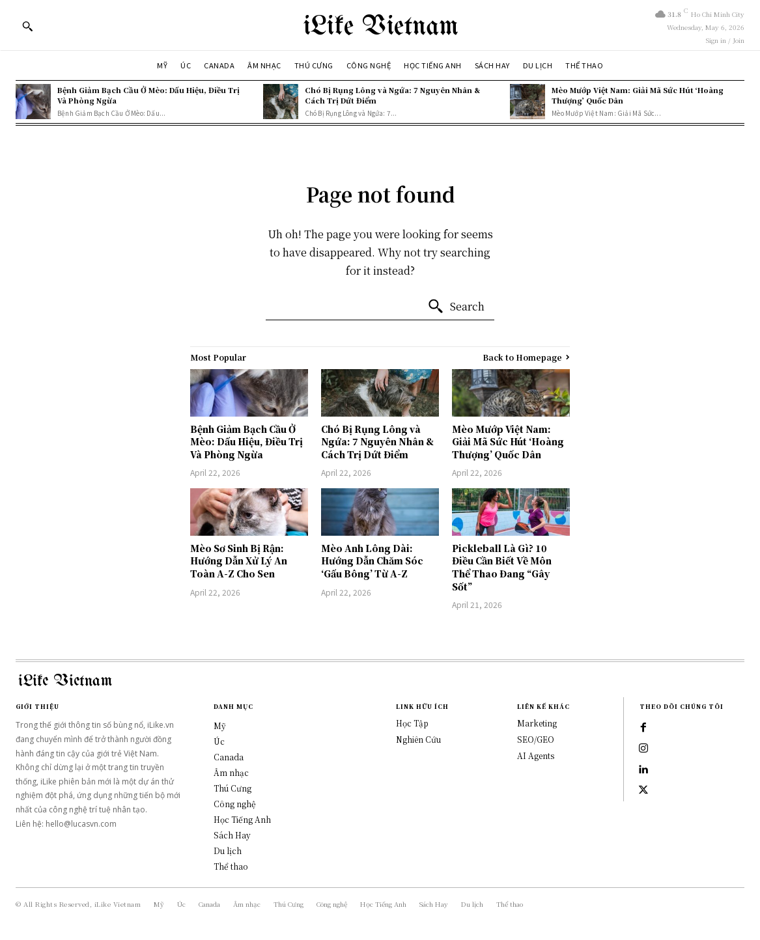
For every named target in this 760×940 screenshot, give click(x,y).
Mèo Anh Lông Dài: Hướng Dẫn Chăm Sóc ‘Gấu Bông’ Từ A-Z (372, 561)
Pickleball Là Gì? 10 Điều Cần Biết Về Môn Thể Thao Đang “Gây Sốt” (502, 567)
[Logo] (380, 25)
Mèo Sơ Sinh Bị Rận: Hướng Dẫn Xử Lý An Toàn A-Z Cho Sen (238, 561)
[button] (27, 26)
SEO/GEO (535, 739)
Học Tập (412, 722)
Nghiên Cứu (418, 739)
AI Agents (535, 755)
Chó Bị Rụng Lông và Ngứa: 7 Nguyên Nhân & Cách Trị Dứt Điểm (392, 95)
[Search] (455, 306)
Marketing (537, 722)
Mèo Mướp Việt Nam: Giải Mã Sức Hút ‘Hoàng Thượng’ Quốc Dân (638, 95)
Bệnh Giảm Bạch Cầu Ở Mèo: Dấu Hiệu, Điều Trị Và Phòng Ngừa (148, 95)
